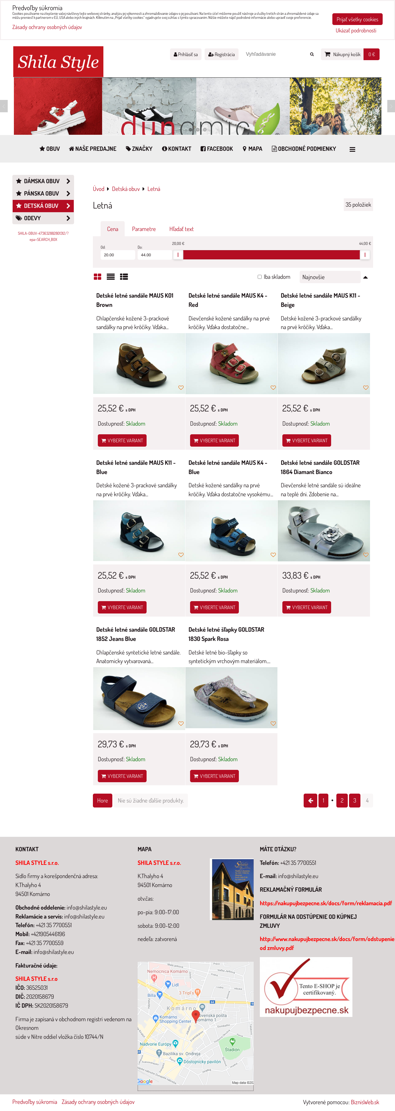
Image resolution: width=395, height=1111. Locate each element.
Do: (155, 252)
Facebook (216, 148)
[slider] (178, 255)
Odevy (44, 218)
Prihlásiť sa (186, 54)
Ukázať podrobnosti (356, 30)
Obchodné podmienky (303, 148)
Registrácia (221, 54)
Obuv (49, 148)
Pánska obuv (44, 194)
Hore (102, 800)
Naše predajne (92, 148)
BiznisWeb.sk (365, 1102)
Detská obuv (44, 206)
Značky (138, 148)
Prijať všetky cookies (357, 19)
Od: (118, 252)
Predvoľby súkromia (34, 1101)
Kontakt (175, 148)
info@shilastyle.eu (298, 876)
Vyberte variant (122, 440)
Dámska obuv (44, 181)
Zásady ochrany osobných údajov (98, 1101)
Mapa (252, 148)
